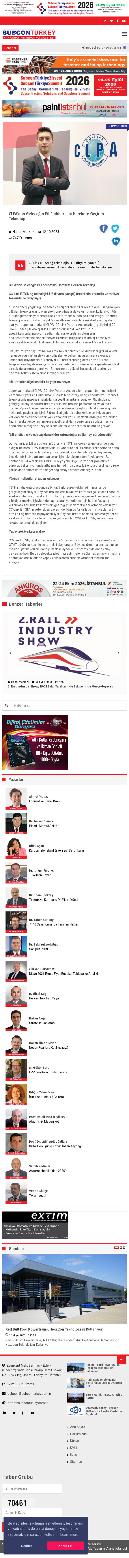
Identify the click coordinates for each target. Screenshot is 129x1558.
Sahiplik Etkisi (38, 949)
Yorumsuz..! (37, 1195)
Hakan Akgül (38, 1018)
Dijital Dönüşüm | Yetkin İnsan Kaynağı (55, 1146)
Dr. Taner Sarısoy (41, 920)
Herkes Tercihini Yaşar (44, 998)
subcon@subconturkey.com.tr (26, 1394)
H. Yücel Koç (37, 994)
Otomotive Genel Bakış (45, 801)
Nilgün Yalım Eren (41, 1092)
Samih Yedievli (39, 1166)
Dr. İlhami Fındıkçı (41, 870)
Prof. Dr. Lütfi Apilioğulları (48, 1142)
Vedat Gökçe (38, 1191)
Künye (74, 1441)
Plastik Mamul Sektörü (44, 826)
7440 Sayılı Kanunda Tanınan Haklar (54, 924)
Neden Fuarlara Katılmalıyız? (48, 1047)
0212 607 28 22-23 (18, 1384)
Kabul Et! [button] (65, 1546)
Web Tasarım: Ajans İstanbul (106, 1549)
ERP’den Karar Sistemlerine (48, 1072)
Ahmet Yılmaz (39, 797)
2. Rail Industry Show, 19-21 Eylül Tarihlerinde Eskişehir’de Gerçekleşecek (60, 686)
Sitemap (76, 1462)
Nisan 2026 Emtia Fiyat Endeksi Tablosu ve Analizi (63, 973)
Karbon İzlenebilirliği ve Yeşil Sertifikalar (56, 850)
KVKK (74, 1448)
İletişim (75, 1455)
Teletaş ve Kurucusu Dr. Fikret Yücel (53, 900)
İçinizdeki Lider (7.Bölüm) (46, 1097)
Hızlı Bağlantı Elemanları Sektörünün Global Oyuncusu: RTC (104, 1383)
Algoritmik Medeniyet (44, 1121)
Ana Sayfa (77, 1427)
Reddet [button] (26, 1546)
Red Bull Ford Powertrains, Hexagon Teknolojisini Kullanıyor (54, 1329)
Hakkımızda (78, 1434)
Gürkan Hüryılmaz (42, 969)
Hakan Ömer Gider (42, 1043)
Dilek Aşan (36, 846)
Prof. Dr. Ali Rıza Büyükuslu (48, 1117)
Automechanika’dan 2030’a (48, 1171)
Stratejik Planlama (42, 1023)
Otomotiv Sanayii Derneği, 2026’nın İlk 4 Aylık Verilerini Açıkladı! (104, 1411)
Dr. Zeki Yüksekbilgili (43, 944)
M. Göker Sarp (39, 1068)
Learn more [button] (69, 1534)
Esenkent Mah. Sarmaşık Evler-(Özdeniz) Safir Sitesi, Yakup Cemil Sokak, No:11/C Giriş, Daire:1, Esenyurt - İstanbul (32, 1370)
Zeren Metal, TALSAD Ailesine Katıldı (104, 1396)
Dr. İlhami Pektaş (41, 895)
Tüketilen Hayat (41, 875)
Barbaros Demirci (41, 821)
